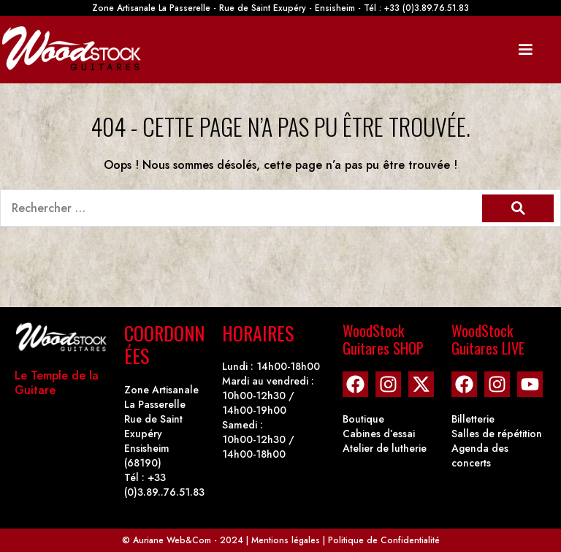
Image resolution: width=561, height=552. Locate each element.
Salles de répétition (496, 433)
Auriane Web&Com (172, 540)
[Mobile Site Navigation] (525, 50)
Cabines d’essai (379, 433)
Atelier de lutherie (385, 448)
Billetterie (473, 419)
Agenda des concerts (479, 455)
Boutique (363, 419)
